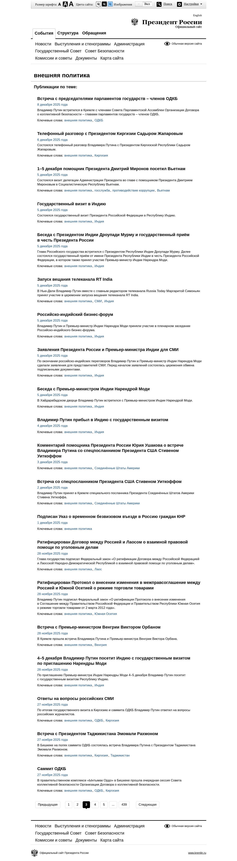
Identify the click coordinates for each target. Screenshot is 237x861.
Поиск (168, 4)
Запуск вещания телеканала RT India (74, 279)
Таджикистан (120, 755)
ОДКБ (99, 120)
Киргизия (101, 155)
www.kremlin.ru (197, 852)
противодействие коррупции (133, 190)
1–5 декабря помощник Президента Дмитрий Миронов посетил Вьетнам (111, 168)
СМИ (98, 301)
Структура (67, 33)
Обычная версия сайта (187, 43)
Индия (99, 221)
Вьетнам (163, 190)
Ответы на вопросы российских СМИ (75, 698)
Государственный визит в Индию (71, 203)
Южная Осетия (106, 614)
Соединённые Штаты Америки (117, 468)
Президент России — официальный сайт (166, 23)
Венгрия (101, 645)
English (197, 15)
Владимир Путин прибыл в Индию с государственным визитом (102, 419)
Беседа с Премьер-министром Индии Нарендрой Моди (93, 389)
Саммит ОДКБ (51, 768)
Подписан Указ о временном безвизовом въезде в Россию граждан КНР (111, 516)
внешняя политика (78, 120)
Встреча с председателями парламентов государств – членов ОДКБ (107, 98)
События (44, 33)
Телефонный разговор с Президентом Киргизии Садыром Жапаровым (110, 133)
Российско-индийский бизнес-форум (75, 314)
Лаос (98, 569)
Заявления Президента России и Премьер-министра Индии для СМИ (108, 349)
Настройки (191, 4)
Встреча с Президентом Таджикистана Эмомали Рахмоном (97, 733)
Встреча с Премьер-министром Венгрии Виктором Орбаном (99, 627)
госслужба (102, 190)
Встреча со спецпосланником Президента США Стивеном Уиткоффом (109, 481)
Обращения (94, 33)
